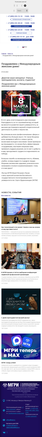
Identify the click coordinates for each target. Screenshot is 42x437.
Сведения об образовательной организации (21, 389)
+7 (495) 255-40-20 (15, 23)
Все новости (5, 195)
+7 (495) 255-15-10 (15, 16)
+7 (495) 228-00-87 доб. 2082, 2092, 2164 (32, 410)
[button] (25, 46)
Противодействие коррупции (21, 391)
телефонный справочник (16, 413)
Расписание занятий (20, 1)
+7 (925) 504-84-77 (12, 425)
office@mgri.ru (10, 420)
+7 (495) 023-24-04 (15, 30)
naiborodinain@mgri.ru (13, 427)
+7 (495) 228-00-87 (31, 416)
